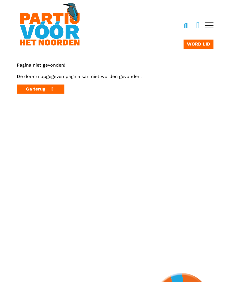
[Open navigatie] (208, 26)
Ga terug (40, 89)
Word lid (198, 44)
